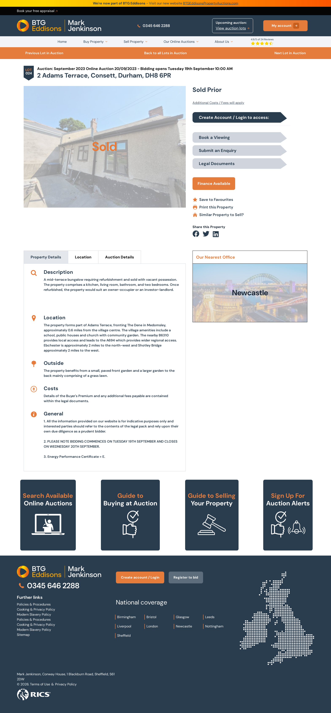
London (152, 626)
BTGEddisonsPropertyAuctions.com (210, 3)
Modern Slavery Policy (34, 614)
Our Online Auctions (179, 41)
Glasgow (182, 617)
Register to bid (187, 577)
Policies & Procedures (34, 604)
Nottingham (214, 626)
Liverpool (124, 626)
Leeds (209, 617)
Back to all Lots (165, 53)
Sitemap (23, 634)
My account (285, 26)
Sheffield (124, 635)
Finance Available (214, 183)
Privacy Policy (66, 684)
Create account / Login (140, 577)
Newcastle (184, 626)
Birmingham (126, 617)
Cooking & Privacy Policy (36, 609)
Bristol (151, 617)
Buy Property (93, 41)
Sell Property (134, 41)
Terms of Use (40, 684)
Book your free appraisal (37, 11)
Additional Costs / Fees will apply (218, 103)
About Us (222, 41)
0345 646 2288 (153, 26)
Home (62, 41)
